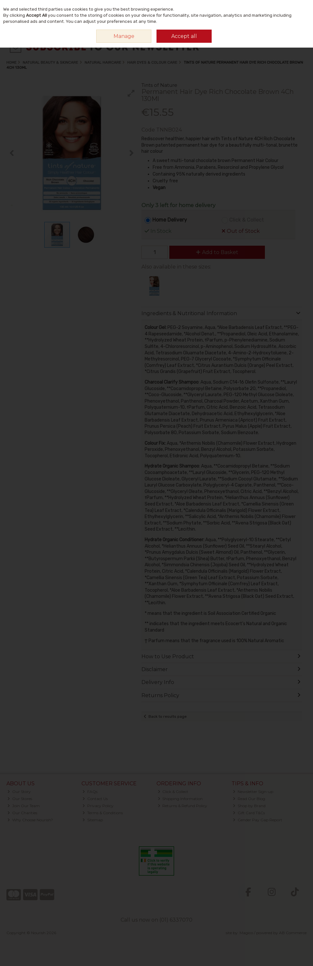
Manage (124, 36)
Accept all (184, 36)
